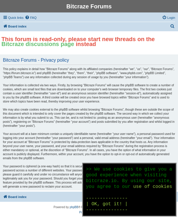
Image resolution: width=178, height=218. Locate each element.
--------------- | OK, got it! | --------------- (107, 204)
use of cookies (152, 187)
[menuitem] (30, 17)
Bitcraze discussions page (37, 44)
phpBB (74, 207)
